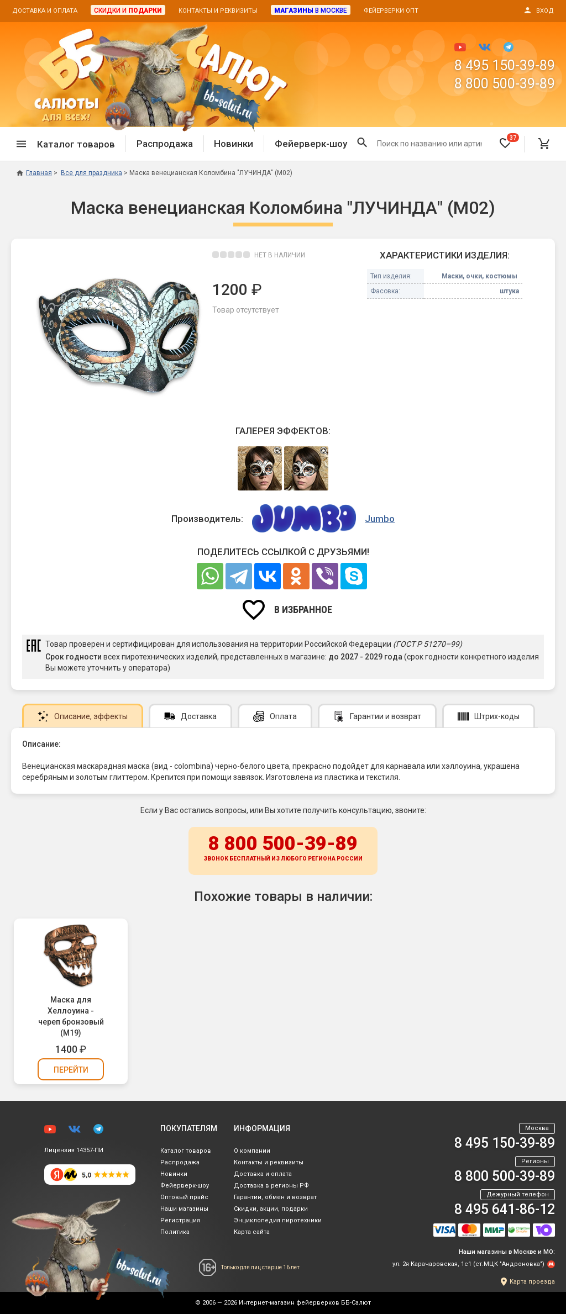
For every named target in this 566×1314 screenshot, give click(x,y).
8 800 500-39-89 (504, 84)
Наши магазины (184, 1208)
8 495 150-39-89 (504, 65)
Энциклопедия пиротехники (278, 1220)
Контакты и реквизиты (218, 10)
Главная (34, 173)
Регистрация (180, 1220)
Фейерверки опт (391, 10)
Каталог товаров (185, 1150)
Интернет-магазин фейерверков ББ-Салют (305, 1302)
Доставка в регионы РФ (271, 1185)
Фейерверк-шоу (311, 143)
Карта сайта (252, 1232)
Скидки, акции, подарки (271, 1208)
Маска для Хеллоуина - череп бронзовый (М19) (71, 1016)
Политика (175, 1232)
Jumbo (380, 518)
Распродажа (165, 143)
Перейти (71, 1069)
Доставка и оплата (44, 10)
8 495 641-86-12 (504, 1209)
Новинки (233, 143)
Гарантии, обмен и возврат (275, 1197)
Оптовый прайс (184, 1197)
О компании (252, 1150)
